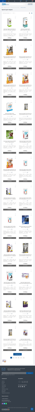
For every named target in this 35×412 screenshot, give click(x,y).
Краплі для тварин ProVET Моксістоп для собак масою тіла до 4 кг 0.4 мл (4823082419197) (9, 340)
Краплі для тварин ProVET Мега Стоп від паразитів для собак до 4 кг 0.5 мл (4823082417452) (25, 57)
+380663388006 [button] (5, 398)
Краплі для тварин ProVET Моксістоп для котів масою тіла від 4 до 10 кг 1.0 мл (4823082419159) (25, 255)
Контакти (3, 387)
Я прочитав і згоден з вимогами (9, 374)
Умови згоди (7, 374)
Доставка (3, 382)
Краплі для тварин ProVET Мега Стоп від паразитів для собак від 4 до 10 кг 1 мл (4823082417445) (25, 86)
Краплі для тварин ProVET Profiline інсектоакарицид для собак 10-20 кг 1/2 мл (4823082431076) (10, 283)
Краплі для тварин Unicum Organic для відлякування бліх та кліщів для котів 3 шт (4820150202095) (10, 198)
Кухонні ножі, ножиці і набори (15, 7)
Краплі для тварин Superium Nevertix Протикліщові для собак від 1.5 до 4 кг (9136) (25, 340)
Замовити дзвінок (30, 4)
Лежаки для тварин (6, 7)
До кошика (10, 68)
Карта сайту (4, 390)
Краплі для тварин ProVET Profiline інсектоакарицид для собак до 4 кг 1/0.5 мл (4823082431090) (25, 170)
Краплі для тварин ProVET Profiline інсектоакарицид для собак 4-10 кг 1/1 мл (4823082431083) (9, 227)
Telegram (4, 403)
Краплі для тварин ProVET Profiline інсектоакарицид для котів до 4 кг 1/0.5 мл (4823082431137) (25, 142)
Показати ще (17, 354)
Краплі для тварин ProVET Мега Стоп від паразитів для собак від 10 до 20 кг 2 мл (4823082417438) (9, 170)
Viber (2, 403)
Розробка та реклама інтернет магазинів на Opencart (15, 407)
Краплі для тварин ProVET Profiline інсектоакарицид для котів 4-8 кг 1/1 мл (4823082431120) (25, 198)
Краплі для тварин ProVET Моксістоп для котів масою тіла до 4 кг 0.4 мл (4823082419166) (25, 114)
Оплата (3, 383)
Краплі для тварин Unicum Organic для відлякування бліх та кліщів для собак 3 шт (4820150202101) (10, 311)
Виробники (3, 391)
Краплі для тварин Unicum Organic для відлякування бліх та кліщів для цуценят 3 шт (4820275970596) (10, 255)
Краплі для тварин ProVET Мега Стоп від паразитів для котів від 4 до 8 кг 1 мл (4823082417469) (9, 86)
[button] (15, 1)
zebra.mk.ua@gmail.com (6, 400)
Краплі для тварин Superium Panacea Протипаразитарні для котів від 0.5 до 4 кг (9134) (25, 283)
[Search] (24, 4)
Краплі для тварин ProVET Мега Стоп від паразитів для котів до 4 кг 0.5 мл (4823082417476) (9, 57)
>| (23, 357)
